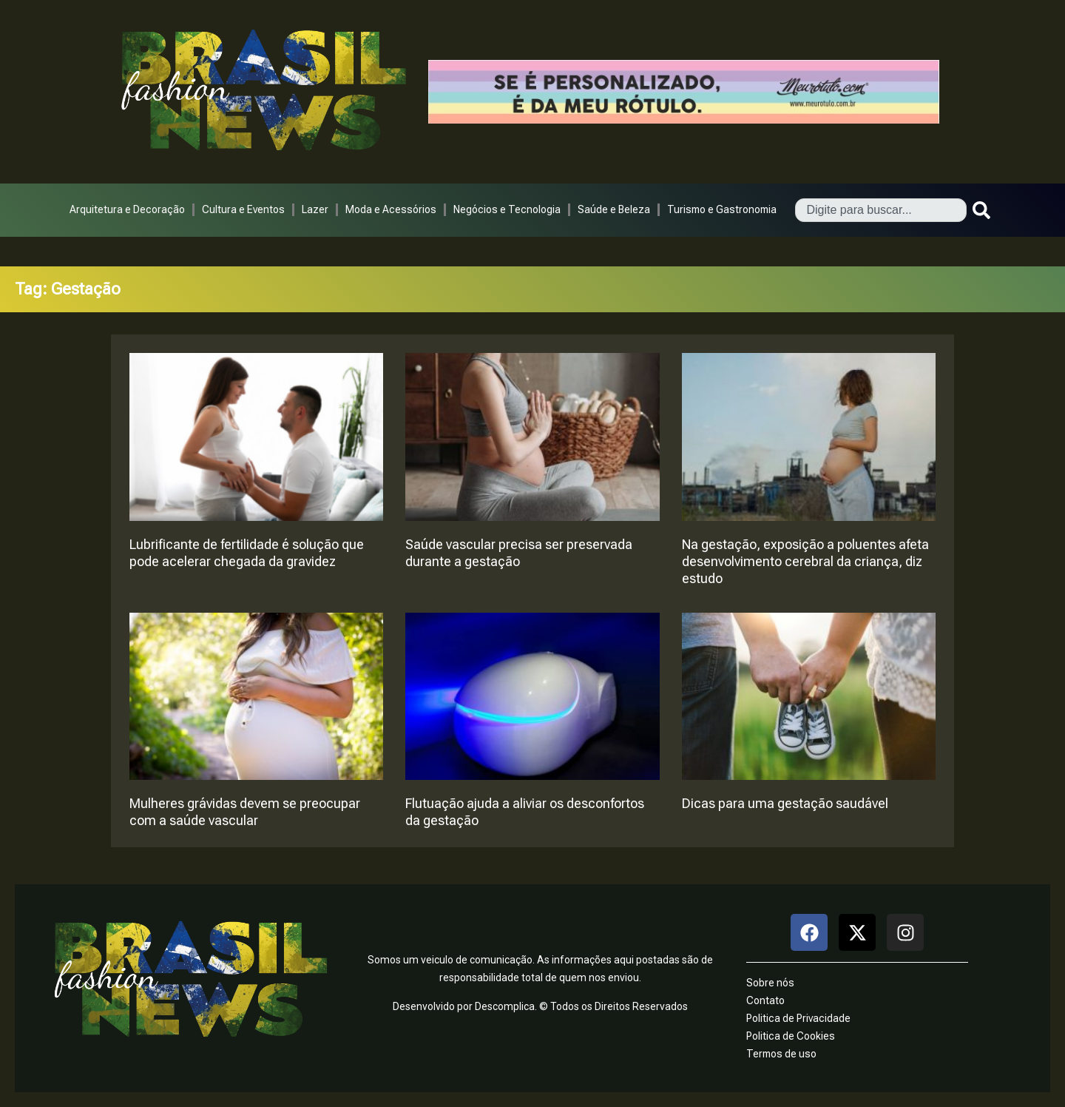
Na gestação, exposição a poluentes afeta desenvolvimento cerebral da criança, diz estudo (805, 561)
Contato (765, 1000)
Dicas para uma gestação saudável (785, 803)
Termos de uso (781, 1054)
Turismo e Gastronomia (722, 209)
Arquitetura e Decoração (127, 209)
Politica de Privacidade (798, 1018)
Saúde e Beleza (614, 209)
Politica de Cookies (790, 1036)
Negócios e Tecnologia (507, 209)
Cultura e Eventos (243, 209)
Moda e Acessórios (390, 209)
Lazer (315, 209)
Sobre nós (770, 983)
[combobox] (881, 210)
